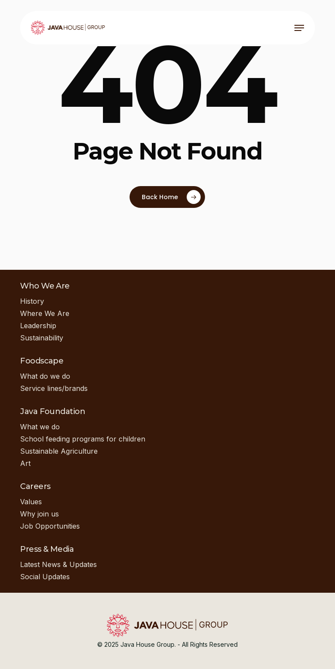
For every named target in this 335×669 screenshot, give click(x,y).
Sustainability (41, 337)
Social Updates (45, 576)
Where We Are (44, 313)
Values (31, 501)
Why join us (39, 513)
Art (25, 463)
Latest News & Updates (58, 564)
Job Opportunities (50, 526)
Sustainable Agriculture (59, 451)
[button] (299, 28)
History (32, 301)
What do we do (45, 376)
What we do (40, 426)
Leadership (38, 325)
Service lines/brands (54, 388)
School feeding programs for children (82, 439)
